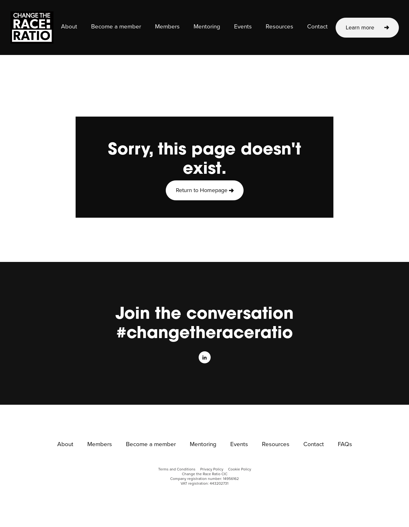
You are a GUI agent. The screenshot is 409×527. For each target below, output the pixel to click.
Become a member (116, 26)
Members (167, 26)
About (69, 26)
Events (243, 26)
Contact (317, 26)
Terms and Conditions (176, 469)
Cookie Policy (239, 469)
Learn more (360, 27)
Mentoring (207, 26)
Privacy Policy (211, 469)
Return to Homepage (201, 190)
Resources (279, 26)
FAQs (345, 444)
